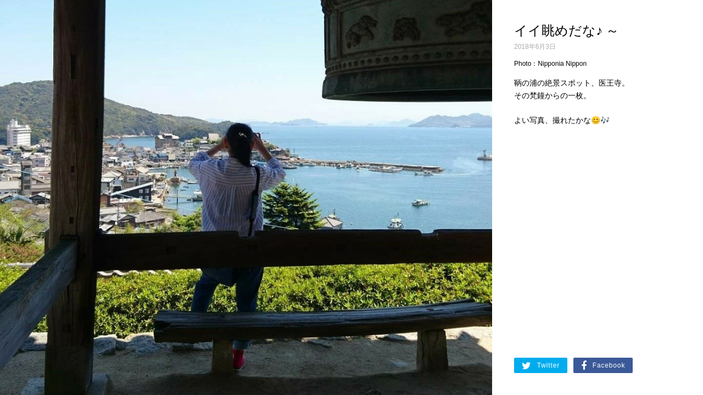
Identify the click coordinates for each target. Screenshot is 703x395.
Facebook (603, 366)
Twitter (541, 366)
